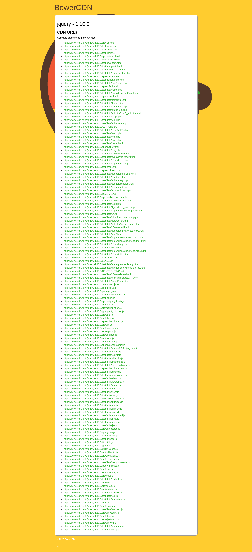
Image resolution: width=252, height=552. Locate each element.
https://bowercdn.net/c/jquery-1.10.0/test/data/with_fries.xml (95, 294)
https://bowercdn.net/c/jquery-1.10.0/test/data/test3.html (93, 204)
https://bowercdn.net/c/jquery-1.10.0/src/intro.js (88, 482)
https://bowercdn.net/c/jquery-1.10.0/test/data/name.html (93, 143)
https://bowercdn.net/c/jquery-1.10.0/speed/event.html (92, 76)
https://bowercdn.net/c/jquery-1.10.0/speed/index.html (92, 56)
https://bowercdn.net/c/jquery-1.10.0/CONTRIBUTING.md (94, 271)
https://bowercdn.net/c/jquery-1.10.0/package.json (90, 291)
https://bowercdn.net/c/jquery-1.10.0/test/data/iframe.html (93, 103)
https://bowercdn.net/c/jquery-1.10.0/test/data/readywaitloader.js (97, 365)
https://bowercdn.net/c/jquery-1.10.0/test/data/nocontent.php (95, 106)
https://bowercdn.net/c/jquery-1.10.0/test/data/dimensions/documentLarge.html (105, 251)
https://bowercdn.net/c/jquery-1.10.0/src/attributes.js (91, 341)
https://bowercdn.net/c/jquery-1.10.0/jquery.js (87, 445)
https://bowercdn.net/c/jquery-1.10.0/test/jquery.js (89, 298)
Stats (59, 546)
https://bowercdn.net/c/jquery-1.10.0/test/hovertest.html (92, 63)
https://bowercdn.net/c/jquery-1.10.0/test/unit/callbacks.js (93, 358)
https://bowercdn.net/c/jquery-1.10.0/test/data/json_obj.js (93, 509)
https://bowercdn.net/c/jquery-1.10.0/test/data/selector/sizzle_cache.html (101, 224)
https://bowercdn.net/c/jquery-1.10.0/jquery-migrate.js (92, 465)
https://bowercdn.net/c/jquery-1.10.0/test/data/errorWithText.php (97, 130)
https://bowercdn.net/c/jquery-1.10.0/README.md (90, 194)
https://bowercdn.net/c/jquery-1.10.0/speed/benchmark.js (93, 321)
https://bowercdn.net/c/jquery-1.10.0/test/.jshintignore (91, 46)
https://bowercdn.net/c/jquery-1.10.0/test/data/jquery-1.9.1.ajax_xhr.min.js (102, 348)
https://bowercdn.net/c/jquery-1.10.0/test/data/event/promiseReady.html (101, 264)
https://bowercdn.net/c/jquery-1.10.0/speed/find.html (91, 86)
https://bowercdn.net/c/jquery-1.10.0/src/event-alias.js (92, 455)
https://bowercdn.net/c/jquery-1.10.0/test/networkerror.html (94, 69)
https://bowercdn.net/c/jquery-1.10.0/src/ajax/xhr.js (90, 522)
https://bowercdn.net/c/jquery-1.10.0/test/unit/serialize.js (93, 408)
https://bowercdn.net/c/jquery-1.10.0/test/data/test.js (91, 496)
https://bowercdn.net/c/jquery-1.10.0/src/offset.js (89, 516)
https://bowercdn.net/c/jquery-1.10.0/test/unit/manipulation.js (95, 375)
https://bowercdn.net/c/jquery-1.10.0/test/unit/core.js (91, 435)
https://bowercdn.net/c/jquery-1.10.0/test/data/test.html (92, 247)
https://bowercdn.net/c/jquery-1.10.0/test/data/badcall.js (93, 479)
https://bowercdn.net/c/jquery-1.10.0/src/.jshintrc (89, 42)
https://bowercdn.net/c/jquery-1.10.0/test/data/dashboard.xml (95, 187)
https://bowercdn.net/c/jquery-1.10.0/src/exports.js (90, 331)
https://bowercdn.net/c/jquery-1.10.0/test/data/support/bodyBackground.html (103, 210)
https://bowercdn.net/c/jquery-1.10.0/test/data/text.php (92, 136)
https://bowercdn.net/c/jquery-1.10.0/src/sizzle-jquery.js (92, 459)
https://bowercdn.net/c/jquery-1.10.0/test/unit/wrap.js (91, 395)
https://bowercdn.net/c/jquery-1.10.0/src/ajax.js (88, 324)
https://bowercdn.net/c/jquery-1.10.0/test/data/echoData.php (95, 123)
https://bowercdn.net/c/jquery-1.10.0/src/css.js (88, 502)
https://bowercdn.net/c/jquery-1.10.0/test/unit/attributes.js (93, 402)
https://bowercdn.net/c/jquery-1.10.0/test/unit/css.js (90, 439)
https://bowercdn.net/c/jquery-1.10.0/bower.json (88, 261)
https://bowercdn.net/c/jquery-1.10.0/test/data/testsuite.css (94, 499)
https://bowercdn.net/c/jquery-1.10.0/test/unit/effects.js (92, 388)
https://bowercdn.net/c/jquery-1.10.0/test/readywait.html (93, 66)
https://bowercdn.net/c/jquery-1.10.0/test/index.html (90, 49)
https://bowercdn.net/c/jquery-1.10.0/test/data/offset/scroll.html (96, 227)
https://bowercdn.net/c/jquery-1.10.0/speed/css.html (91, 96)
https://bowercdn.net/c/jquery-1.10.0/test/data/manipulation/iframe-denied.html (104, 267)
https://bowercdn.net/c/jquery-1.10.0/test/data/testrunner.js (94, 385)
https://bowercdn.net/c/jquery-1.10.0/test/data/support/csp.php (96, 163)
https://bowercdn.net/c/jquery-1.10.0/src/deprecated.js (92, 428)
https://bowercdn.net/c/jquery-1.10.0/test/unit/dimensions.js (94, 361)
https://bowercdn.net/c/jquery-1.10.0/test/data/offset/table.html (96, 254)
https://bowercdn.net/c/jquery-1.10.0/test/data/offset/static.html (96, 153)
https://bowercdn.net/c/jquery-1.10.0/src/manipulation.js (93, 308)
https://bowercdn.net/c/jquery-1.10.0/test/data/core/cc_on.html (96, 220)
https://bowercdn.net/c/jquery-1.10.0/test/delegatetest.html (94, 79)
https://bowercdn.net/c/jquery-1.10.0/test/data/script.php (93, 116)
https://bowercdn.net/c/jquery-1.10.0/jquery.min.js (89, 432)
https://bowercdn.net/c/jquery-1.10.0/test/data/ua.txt (90, 214)
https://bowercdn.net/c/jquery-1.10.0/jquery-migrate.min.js (94, 311)
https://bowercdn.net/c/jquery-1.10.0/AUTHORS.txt (90, 126)
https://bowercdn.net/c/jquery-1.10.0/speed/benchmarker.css (95, 368)
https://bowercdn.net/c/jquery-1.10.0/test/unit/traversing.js (94, 381)
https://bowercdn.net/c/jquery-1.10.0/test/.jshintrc (89, 53)
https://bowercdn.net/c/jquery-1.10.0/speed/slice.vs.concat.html (97, 197)
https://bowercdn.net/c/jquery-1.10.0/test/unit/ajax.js (91, 425)
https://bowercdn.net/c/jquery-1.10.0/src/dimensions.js (92, 328)
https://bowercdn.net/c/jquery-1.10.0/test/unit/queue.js (92, 422)
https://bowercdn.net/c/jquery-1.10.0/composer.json (90, 287)
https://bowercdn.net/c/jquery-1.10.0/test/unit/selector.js (93, 378)
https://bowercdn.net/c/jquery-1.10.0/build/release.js (91, 449)
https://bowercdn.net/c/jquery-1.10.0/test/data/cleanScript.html (96, 281)
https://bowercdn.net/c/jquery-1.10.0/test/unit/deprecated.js (94, 415)
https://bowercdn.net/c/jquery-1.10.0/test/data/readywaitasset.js (97, 462)
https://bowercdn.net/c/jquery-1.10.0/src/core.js (88, 469)
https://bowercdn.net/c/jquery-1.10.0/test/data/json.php (92, 140)
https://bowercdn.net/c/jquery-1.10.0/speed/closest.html (93, 170)
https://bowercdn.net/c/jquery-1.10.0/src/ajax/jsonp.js (91, 519)
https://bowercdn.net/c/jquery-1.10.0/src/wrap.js (88, 475)
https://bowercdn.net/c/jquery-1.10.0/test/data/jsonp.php (93, 133)
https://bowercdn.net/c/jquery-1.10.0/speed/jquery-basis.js (94, 301)
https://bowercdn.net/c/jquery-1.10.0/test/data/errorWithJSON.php (98, 190)
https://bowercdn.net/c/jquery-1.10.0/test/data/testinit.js (92, 355)
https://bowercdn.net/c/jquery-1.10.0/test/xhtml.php (90, 167)
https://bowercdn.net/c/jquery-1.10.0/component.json (91, 284)
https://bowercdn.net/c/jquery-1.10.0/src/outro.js (89, 304)
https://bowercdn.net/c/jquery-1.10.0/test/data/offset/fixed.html (96, 160)
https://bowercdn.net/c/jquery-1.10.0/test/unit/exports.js (92, 371)
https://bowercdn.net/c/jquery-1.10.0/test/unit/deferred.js (93, 351)
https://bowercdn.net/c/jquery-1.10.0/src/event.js (89, 338)
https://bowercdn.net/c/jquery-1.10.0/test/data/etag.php (92, 150)
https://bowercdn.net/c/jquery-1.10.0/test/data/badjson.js (93, 492)
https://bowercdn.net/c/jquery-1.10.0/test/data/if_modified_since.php (99, 207)
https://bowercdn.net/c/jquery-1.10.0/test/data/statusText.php (95, 110)
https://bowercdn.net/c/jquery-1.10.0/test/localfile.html (92, 257)
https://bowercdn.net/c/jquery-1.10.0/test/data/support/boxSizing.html (100, 173)
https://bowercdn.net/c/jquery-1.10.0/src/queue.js (89, 486)
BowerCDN (73, 7)
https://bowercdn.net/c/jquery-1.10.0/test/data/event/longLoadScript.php (101, 93)
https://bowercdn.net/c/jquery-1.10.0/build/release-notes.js (94, 398)
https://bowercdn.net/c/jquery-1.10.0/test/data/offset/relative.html (97, 274)
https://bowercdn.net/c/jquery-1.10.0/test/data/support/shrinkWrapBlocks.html (104, 230)
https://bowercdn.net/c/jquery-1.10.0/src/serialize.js (90, 489)
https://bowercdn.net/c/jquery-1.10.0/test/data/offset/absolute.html (98, 200)
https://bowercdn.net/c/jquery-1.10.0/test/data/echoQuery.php (96, 180)
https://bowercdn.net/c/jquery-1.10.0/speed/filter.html (91, 147)
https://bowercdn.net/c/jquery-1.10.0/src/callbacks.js (91, 452)
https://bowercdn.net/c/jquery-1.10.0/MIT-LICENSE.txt (92, 59)
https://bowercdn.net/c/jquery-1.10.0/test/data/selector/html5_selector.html (102, 113)
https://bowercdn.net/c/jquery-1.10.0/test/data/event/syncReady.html (99, 157)
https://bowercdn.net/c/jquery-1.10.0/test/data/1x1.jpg (91, 529)
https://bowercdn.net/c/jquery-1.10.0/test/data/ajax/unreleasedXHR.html (101, 277)
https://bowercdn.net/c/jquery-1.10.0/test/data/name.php (93, 89)
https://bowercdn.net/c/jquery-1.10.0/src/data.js (88, 314)
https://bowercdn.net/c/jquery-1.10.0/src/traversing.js (91, 472)
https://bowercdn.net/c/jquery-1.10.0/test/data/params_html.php (97, 73)
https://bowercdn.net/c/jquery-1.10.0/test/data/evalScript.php (95, 83)
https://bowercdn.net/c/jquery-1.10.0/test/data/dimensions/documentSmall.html (105, 240)
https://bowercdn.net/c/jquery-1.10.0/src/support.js (90, 506)
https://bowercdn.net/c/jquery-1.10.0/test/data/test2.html (93, 234)
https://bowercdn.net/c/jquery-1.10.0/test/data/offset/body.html (96, 244)
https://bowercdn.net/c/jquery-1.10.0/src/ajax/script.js (91, 512)
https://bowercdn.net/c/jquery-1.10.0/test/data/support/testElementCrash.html (104, 237)
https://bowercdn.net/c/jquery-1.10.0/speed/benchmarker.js (94, 345)
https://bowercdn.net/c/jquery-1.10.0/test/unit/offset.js (91, 418)
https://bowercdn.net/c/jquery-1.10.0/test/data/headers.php (94, 177)
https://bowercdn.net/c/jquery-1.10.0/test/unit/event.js (91, 392)
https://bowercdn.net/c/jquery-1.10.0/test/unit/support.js (92, 412)
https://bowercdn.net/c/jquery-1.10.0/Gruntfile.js (88, 442)
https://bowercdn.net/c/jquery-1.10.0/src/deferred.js (90, 334)
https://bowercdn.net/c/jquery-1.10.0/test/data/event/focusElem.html (99, 183)
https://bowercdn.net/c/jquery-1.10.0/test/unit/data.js (91, 405)
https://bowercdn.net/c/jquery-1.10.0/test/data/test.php (92, 120)
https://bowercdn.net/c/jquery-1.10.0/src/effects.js (89, 318)
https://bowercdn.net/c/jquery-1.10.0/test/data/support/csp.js (95, 526)
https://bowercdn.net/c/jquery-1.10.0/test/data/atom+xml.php (95, 100)
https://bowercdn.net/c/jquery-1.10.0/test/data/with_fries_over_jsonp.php (101, 217)
